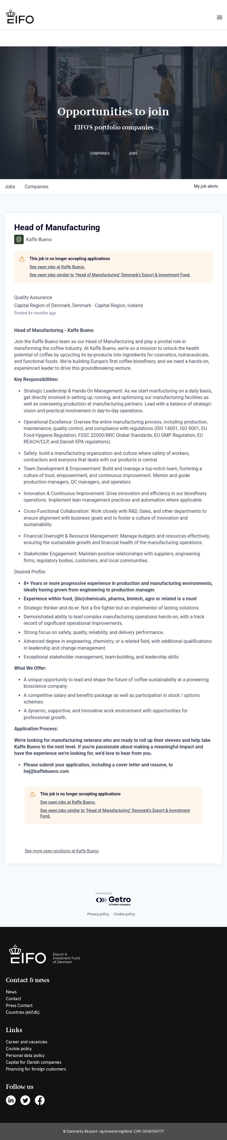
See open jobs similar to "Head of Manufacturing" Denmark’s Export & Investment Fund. (110, 275)
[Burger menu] (219, 17)
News (11, 992)
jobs (10, 186)
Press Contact (19, 1005)
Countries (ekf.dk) (22, 1012)
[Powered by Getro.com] (113, 899)
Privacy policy (98, 914)
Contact (13, 998)
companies (36, 186)
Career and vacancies (26, 1042)
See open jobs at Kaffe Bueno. (57, 267)
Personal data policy (25, 1055)
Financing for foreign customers (36, 1069)
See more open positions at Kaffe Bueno (62, 851)
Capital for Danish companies (33, 1062)
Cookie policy (124, 914)
